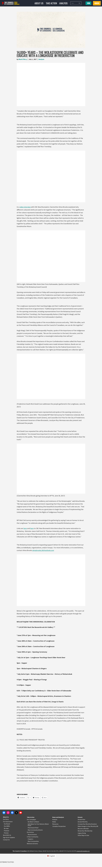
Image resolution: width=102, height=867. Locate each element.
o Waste (36, 835)
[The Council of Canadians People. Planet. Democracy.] (11, 3)
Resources (55, 837)
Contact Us (6, 853)
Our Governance (8, 835)
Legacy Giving (82, 846)
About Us (38, 3)
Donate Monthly (82, 835)
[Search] (74, 3)
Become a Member (83, 842)
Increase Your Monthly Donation (87, 837)
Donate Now (81, 833)
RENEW (97, 3)
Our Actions (30, 845)
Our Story (6, 833)
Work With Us (7, 848)
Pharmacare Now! (33, 841)
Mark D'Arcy (23, 59)
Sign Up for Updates (9, 851)
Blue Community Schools (35, 843)
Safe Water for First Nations (36, 837)
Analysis (63, 3)
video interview (25, 207)
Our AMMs (7, 839)
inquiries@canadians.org (83, 864)
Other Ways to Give (83, 849)
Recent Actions (32, 848)
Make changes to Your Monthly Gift (88, 839)
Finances (6, 844)
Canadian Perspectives (59, 839)
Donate (80, 830)
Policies (6, 846)
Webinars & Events (32, 857)
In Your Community (32, 850)
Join (88, 3)
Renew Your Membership (85, 844)
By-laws (6, 842)
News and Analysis (58, 830)
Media (54, 835)
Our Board (7, 837)
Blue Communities (33, 854)
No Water (31, 835)
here (25, 530)
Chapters (30, 852)
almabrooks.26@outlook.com (43, 552)
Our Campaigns (31, 833)
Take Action (51, 3)
